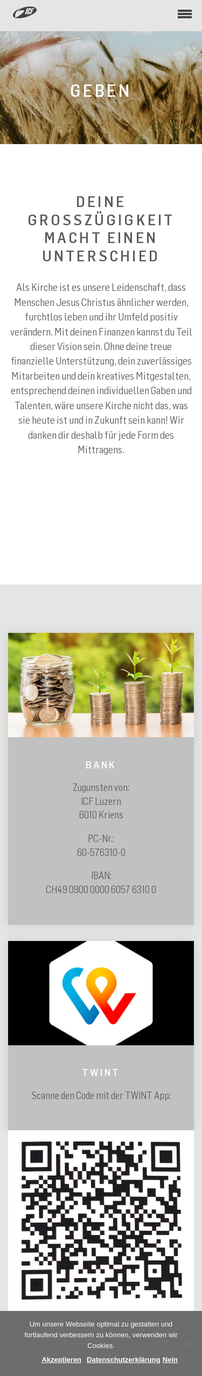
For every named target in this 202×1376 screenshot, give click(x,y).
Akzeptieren (61, 1360)
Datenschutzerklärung (124, 1360)
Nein (170, 1360)
